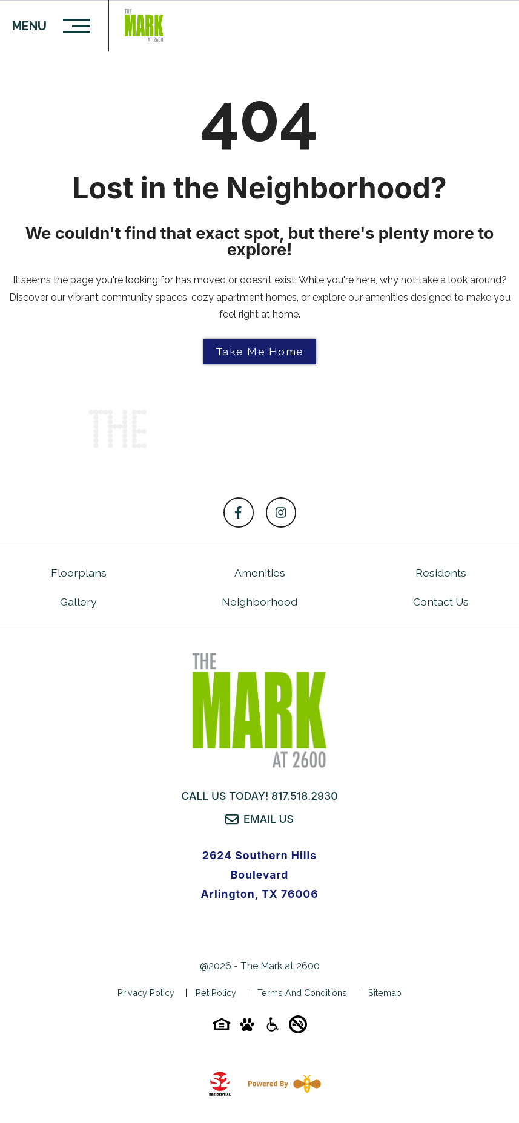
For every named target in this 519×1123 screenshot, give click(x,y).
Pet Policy (216, 992)
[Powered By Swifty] (282, 1084)
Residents (440, 572)
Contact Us (441, 601)
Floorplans (79, 572)
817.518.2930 (304, 796)
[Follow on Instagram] (281, 512)
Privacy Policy (145, 992)
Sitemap (385, 992)
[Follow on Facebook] (239, 512)
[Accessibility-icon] (272, 1028)
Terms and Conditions (302, 992)
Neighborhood (259, 601)
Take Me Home (260, 351)
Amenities (259, 572)
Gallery (78, 601)
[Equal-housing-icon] (222, 1028)
